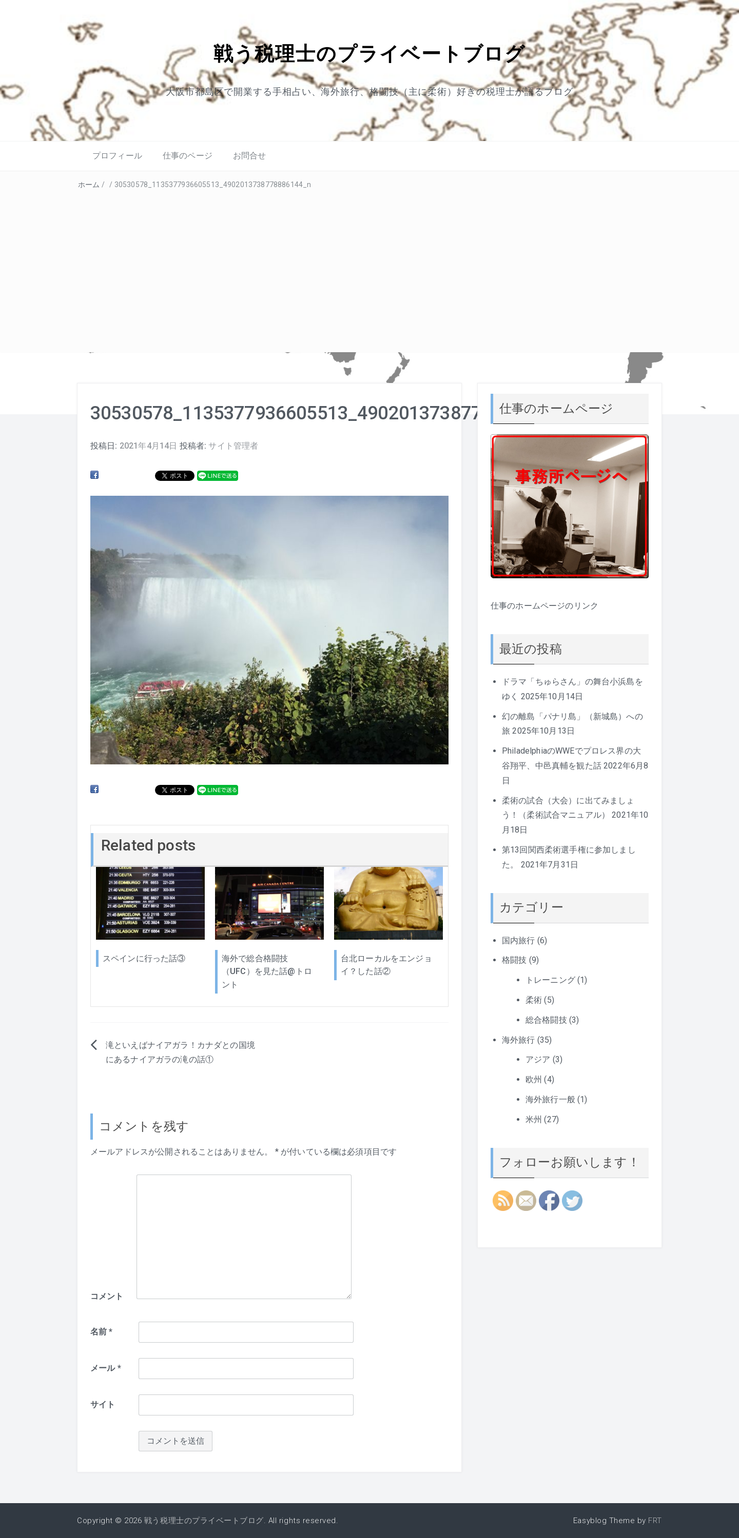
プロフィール (117, 155)
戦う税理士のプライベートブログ (369, 52)
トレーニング (550, 979)
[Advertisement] (369, 268)
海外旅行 (518, 1039)
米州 (534, 1119)
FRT (655, 1520)
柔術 (534, 999)
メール (105, 1368)
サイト (102, 1404)
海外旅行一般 (550, 1099)
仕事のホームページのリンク (544, 605)
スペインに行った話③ (144, 958)
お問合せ (249, 155)
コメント (107, 1296)
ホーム (89, 184)
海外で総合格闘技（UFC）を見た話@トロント (267, 971)
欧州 (534, 1079)
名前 (101, 1332)
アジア (538, 1059)
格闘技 (514, 960)
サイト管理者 (233, 445)
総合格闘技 (546, 1019)
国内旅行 (518, 940)
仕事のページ (187, 155)
